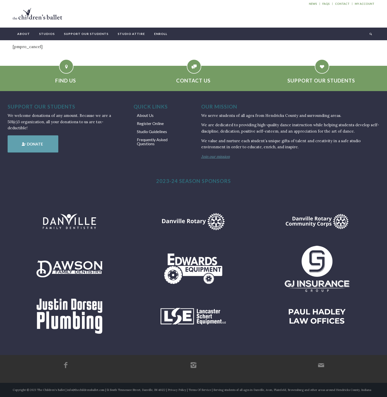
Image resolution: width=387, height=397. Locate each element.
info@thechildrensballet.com (85, 390)
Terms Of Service (200, 390)
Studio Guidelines (152, 131)
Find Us (65, 80)
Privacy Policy (177, 390)
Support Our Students (321, 80)
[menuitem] (313, 4)
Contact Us (193, 80)
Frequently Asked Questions (152, 141)
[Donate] (33, 144)
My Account (364, 3)
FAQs (326, 3)
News (313, 3)
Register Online (150, 123)
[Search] (370, 34)
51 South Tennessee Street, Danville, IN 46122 (136, 390)
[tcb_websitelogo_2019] (37, 16)
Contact (342, 3)
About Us (145, 115)
